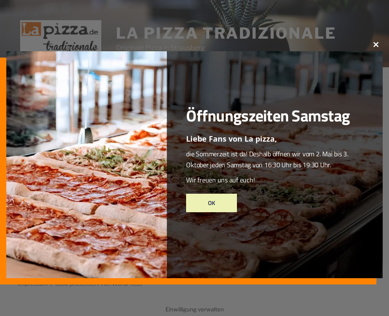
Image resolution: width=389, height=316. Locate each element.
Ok (211, 202)
